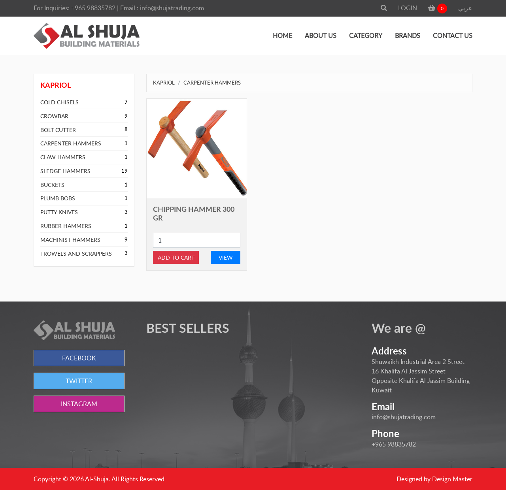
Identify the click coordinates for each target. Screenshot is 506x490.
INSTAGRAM (79, 404)
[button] (384, 8)
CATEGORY (365, 35)
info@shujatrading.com (172, 8)
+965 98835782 (93, 8)
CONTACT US (452, 35)
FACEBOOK (79, 358)
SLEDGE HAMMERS (65, 171)
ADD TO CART (176, 257)
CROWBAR (54, 116)
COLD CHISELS (59, 102)
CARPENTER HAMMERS (70, 143)
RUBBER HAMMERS (65, 226)
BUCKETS (52, 184)
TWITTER (79, 381)
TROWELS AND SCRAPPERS (76, 253)
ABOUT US (320, 35)
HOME (282, 35)
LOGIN (407, 8)
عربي (465, 8)
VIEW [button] (226, 257)
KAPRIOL (164, 82)
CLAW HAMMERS (62, 157)
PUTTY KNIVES (59, 212)
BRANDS (407, 35)
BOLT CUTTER (58, 130)
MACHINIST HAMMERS (70, 239)
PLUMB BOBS (57, 198)
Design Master (452, 479)
